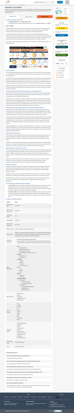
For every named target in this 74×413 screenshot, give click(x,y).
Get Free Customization (62, 46)
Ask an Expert (62, 35)
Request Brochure (45, 16)
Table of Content (28, 16)
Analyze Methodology (61, 54)
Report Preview (12, 16)
